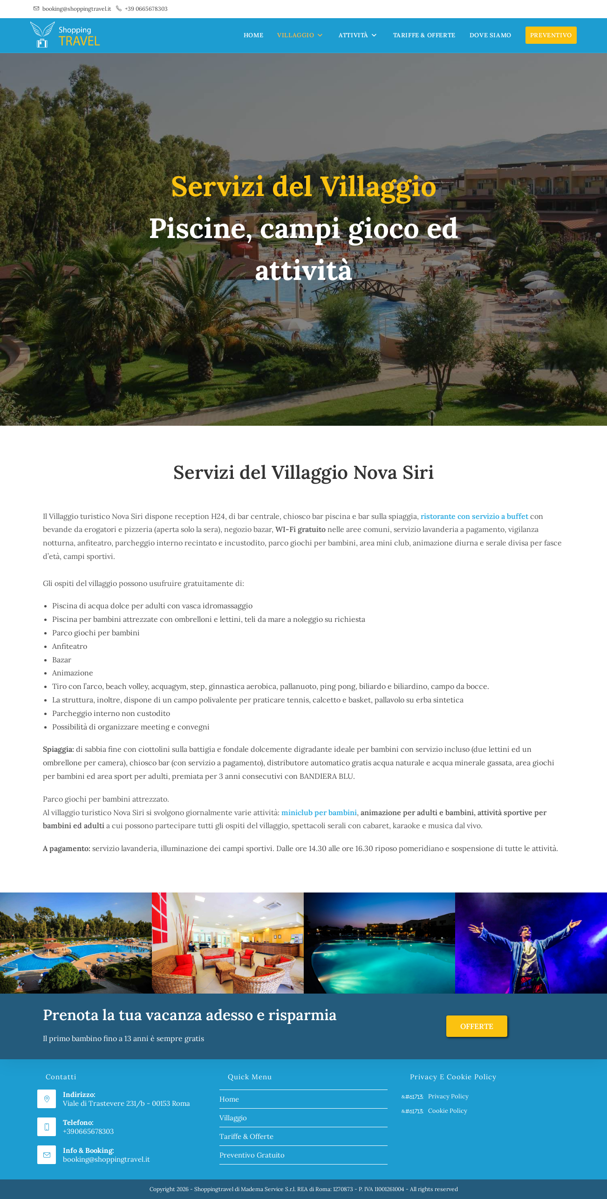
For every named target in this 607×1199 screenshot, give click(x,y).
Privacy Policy (448, 1096)
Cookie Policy (447, 1111)
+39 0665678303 (146, 8)
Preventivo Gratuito (252, 1155)
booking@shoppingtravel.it (76, 8)
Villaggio (233, 1117)
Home (229, 1099)
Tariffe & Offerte (246, 1136)
